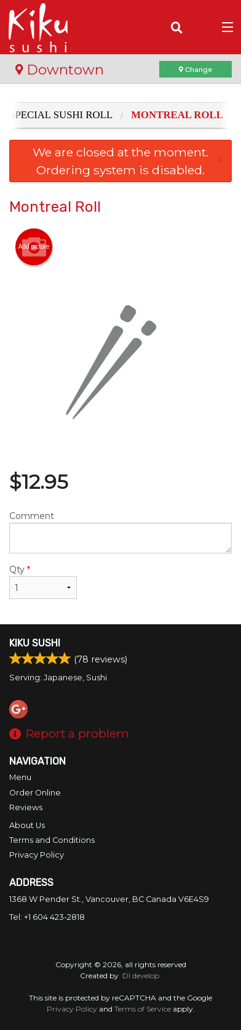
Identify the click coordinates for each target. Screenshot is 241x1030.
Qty (43, 581)
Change (195, 69)
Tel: (47, 917)
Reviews (25, 807)
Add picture (34, 246)
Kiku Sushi (34, 643)
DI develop (140, 975)
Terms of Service (142, 1008)
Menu (20, 777)
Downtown (59, 69)
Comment (120, 531)
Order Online (35, 792)
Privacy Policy (36, 854)
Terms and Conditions (52, 840)
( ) (201, 27)
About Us (27, 825)
